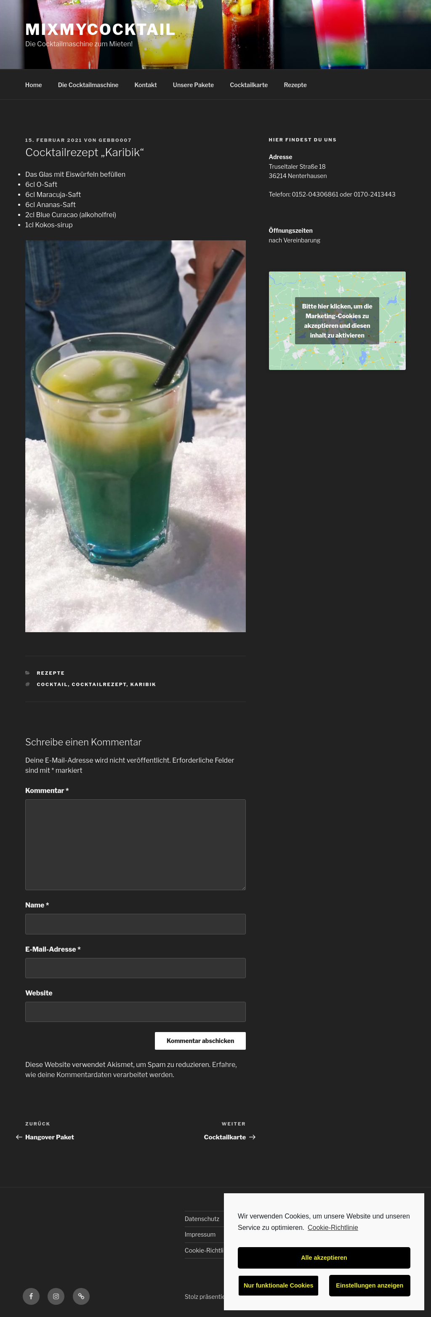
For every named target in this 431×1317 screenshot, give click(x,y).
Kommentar (47, 791)
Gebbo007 (115, 140)
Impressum (200, 1234)
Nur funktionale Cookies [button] (279, 1285)
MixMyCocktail (100, 29)
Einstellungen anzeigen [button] (369, 1285)
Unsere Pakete (193, 84)
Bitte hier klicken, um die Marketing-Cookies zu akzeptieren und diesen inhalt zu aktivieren (337, 321)
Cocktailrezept (99, 684)
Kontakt (146, 84)
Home (33, 84)
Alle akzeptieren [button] (324, 1257)
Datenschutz (202, 1218)
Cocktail (52, 684)
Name (37, 905)
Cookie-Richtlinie (333, 1227)
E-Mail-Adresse (53, 949)
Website (39, 993)
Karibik (143, 684)
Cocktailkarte (249, 84)
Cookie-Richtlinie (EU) (215, 1250)
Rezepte (295, 84)
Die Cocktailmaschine (88, 84)
